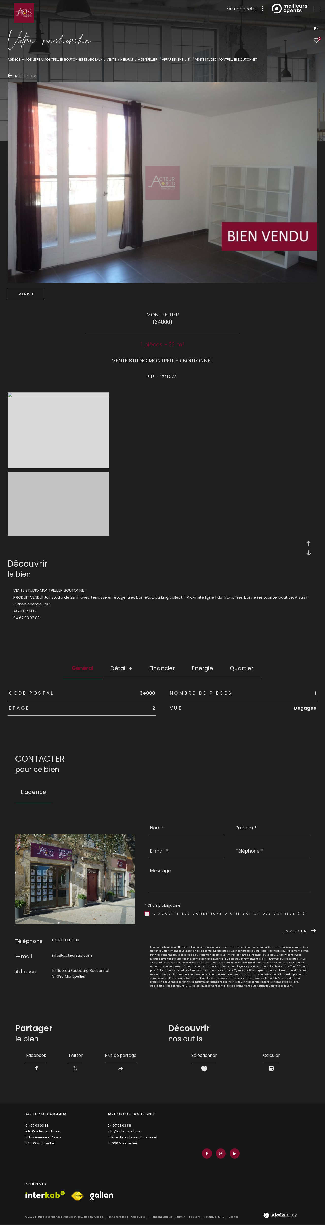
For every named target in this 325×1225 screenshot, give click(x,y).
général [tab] (83, 668)
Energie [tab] (202, 668)
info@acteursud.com (72, 955)
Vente (111, 59)
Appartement (172, 59)
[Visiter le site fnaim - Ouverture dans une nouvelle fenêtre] (77, 1196)
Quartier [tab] (241, 668)
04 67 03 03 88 (65, 940)
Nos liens (195, 1216)
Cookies (233, 1216)
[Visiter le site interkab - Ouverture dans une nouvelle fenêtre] (45, 1194)
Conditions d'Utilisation (251, 986)
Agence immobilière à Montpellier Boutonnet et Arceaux (55, 59)
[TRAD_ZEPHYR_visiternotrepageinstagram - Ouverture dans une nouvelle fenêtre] (221, 1153)
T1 (189, 59)
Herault (126, 59)
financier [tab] (162, 668)
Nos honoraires (116, 1216)
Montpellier (147, 59)
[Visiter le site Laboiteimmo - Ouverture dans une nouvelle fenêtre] (280, 1216)
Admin (181, 1216)
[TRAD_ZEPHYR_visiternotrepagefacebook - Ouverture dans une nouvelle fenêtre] (207, 1153)
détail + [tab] (121, 668)
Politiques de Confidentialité (213, 986)
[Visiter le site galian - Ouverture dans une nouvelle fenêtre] (101, 1195)
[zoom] (58, 396)
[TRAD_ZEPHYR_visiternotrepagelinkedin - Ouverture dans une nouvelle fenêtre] (235, 1153)
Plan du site (138, 1216)
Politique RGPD (214, 1216)
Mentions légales (161, 1216)
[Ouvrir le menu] (317, 9)
